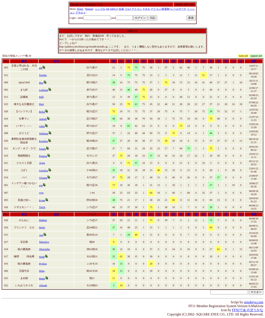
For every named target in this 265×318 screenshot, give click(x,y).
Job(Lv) (114, 8)
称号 (24, 61)
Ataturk (43, 119)
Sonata (42, 148)
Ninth (42, 256)
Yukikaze (43, 133)
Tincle (42, 207)
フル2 (128, 8)
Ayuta (42, 162)
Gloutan (43, 177)
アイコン (137, 8)
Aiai (41, 235)
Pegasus (43, 156)
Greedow (43, 170)
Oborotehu (44, 249)
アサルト (80, 12)
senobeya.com (253, 302)
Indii (41, 96)
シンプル (100, 8)
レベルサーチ (178, 8)
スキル (146, 8)
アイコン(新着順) (160, 8)
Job (108, 8)
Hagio (42, 278)
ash (40, 67)
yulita (42, 126)
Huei (41, 104)
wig (41, 185)
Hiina (42, 270)
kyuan (42, 200)
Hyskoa (43, 263)
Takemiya (44, 241)
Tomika (43, 75)
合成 (121, 8)
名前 (56, 61)
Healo (42, 227)
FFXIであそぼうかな (247, 310)
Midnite (43, 220)
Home (80, 8)
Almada (43, 285)
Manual (89, 8)
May (41, 82)
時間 (253, 61)
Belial (42, 111)
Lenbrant (43, 90)
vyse (41, 192)
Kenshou (43, 141)
